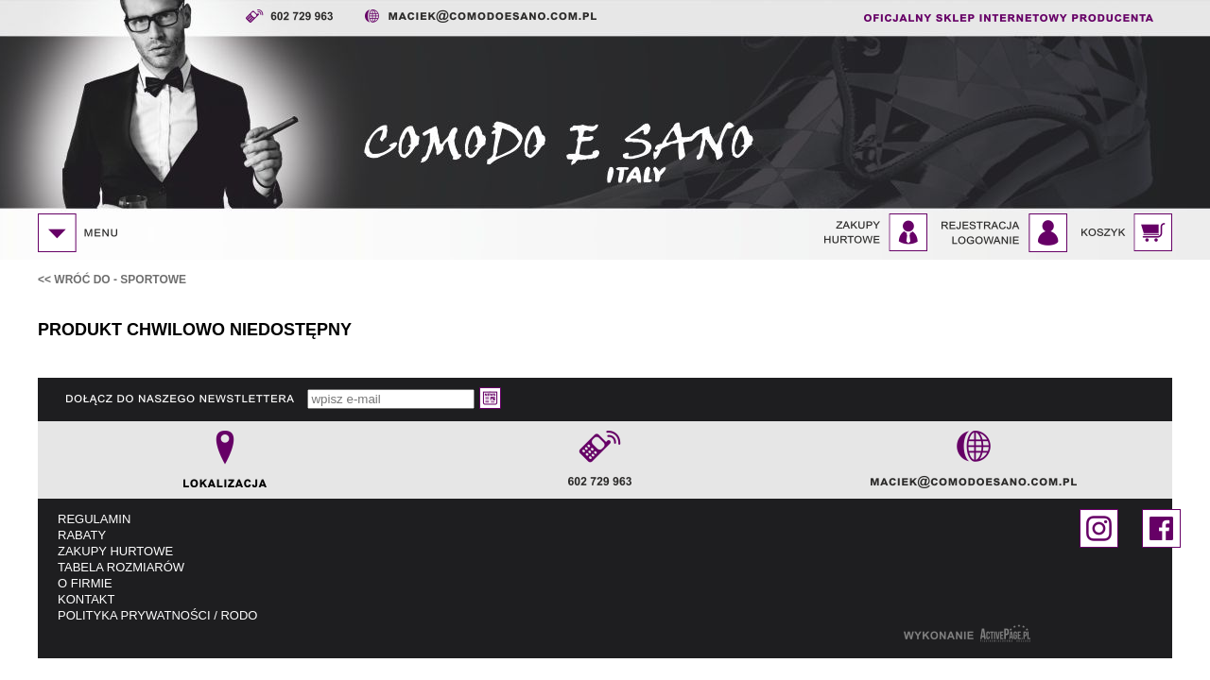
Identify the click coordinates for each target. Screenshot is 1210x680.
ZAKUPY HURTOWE (115, 551)
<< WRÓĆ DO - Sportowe (112, 279)
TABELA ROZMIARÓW (121, 567)
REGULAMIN (94, 519)
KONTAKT (86, 599)
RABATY (82, 535)
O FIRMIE (85, 583)
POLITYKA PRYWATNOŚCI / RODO (157, 615)
